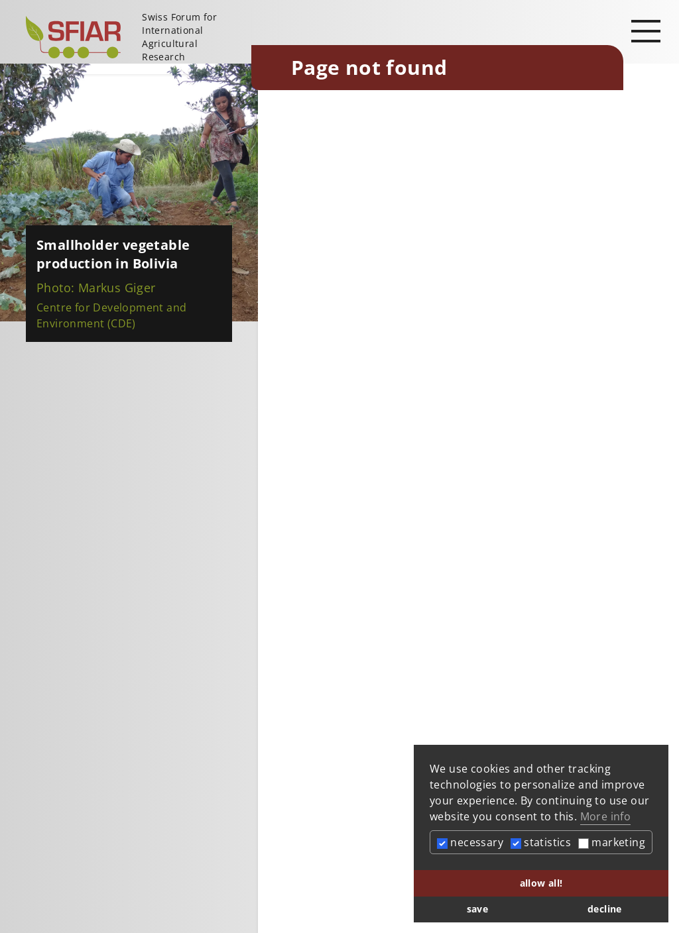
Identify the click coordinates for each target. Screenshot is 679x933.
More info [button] (605, 816)
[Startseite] (133, 37)
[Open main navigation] (646, 30)
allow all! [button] (541, 883)
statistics (541, 842)
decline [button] (604, 909)
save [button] (478, 909)
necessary (470, 842)
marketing (611, 842)
